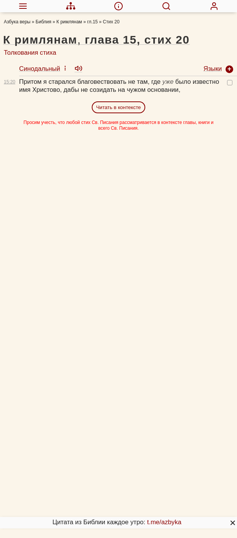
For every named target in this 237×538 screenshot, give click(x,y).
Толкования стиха (30, 52)
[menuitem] (23, 6)
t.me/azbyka (164, 522)
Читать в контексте (118, 107)
